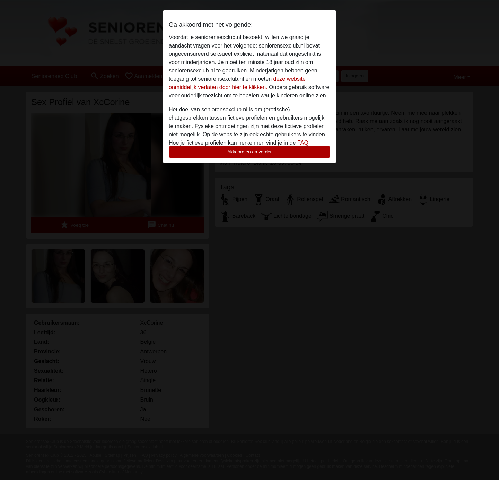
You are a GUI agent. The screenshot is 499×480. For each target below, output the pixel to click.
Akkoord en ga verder (249, 151)
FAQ (302, 143)
